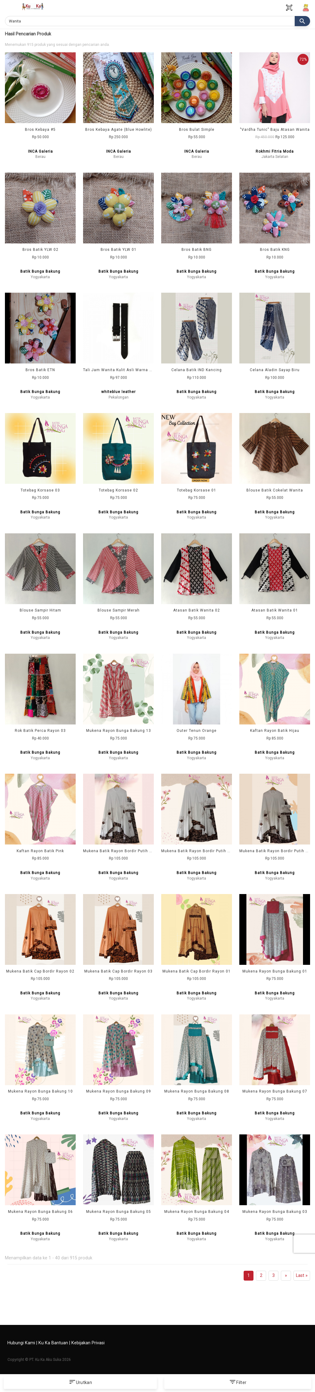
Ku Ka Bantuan (53, 1343)
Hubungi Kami (21, 1343)
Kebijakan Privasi (88, 1343)
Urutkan (80, 1383)
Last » (302, 1275)
